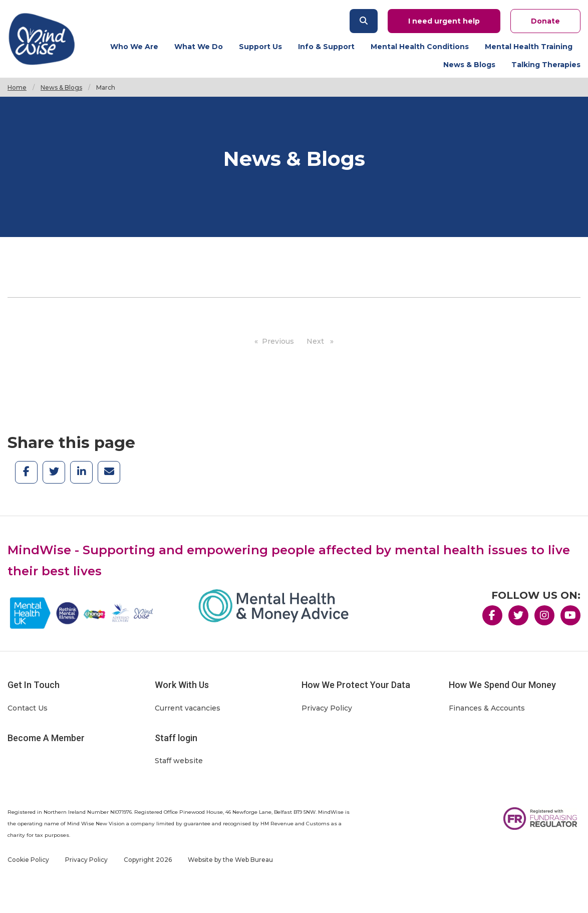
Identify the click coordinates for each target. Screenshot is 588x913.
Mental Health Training (528, 46)
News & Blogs (469, 64)
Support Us (260, 46)
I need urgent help (444, 21)
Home (17, 87)
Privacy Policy (327, 708)
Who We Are (134, 46)
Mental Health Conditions (420, 46)
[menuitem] (138, 46)
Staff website (179, 760)
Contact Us (28, 708)
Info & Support (326, 46)
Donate (545, 21)
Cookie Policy (28, 860)
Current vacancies (187, 708)
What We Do (198, 46)
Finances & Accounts (487, 708)
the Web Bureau (248, 860)
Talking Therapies (545, 64)
